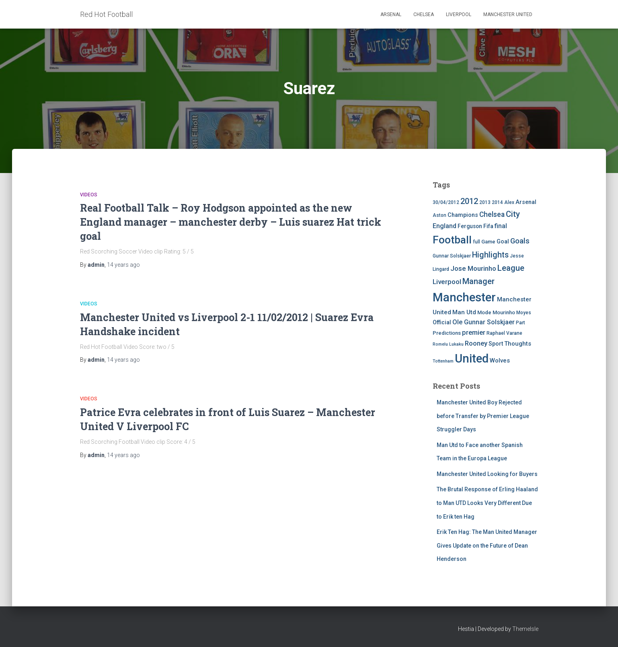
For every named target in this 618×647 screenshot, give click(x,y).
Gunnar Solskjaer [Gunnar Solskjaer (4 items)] (452, 256)
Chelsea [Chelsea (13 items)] (492, 214)
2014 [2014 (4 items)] (497, 202)
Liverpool (458, 14)
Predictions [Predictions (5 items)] (447, 333)
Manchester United (507, 14)
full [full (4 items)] (476, 242)
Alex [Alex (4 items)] (509, 202)
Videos (88, 195)
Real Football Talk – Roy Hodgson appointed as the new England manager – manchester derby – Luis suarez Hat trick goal (230, 222)
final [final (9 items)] (501, 226)
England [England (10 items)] (444, 226)
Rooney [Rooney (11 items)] (476, 343)
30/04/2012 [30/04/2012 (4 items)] (446, 202)
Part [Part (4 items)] (520, 323)
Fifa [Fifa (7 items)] (488, 226)
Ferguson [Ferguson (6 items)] (470, 226)
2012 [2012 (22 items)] (469, 201)
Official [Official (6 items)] (442, 322)
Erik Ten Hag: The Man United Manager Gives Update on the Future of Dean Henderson (487, 545)
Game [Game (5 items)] (488, 242)
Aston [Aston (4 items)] (439, 215)
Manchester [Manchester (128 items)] (464, 297)
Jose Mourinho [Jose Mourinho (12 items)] (473, 268)
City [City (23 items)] (513, 214)
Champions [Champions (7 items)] (463, 215)
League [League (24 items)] (510, 268)
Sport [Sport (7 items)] (496, 343)
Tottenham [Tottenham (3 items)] (443, 361)
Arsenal (390, 14)
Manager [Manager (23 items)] (478, 281)
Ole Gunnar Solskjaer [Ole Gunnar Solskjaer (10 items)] (483, 322)
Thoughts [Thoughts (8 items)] (517, 343)
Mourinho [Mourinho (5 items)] (504, 312)
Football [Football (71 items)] (452, 240)
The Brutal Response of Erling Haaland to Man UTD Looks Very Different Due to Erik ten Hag (487, 502)
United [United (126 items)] (472, 358)
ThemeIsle (525, 629)
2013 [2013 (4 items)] (485, 202)
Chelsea (423, 14)
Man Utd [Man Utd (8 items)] (464, 312)
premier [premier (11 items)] (473, 332)
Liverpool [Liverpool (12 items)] (447, 282)
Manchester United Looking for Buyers (487, 474)
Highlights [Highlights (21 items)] (490, 255)
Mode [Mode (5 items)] (484, 312)
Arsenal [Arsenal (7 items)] (525, 202)
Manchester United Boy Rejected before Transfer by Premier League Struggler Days (483, 416)
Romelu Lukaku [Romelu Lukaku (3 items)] (448, 344)
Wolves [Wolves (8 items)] (500, 360)
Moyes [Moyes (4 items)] (523, 312)
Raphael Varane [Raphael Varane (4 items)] (504, 333)
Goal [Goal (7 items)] (503, 241)
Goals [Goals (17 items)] (520, 241)
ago (123, 265)
